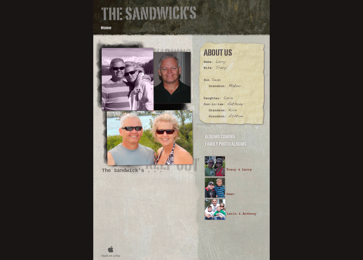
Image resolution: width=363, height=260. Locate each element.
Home (106, 28)
